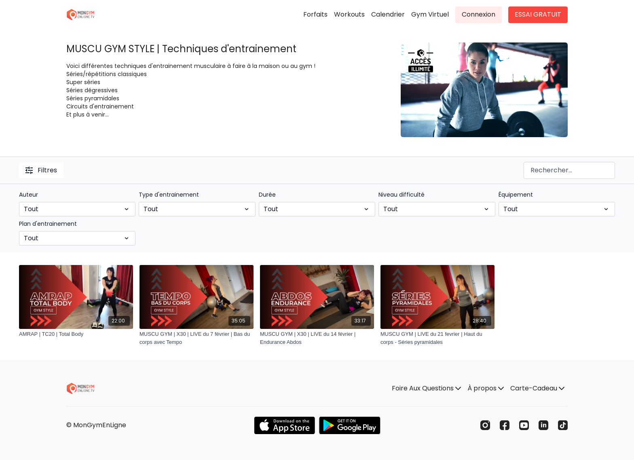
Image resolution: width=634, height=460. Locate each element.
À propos (485, 388)
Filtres (41, 170)
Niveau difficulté (401, 195)
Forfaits (315, 14)
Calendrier (388, 14)
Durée (267, 195)
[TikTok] (563, 425)
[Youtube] (524, 425)
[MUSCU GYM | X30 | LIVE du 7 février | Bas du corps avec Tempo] (196, 338)
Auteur (28, 195)
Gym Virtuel (430, 14)
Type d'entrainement (169, 195)
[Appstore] (284, 425)
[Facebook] (504, 425)
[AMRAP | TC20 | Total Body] (76, 334)
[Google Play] (350, 425)
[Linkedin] (543, 425)
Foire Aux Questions (426, 388)
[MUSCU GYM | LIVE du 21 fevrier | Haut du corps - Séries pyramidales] (437, 338)
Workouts (349, 14)
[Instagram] (485, 425)
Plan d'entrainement (48, 224)
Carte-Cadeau (537, 388)
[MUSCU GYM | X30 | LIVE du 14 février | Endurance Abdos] (317, 338)
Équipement (516, 195)
